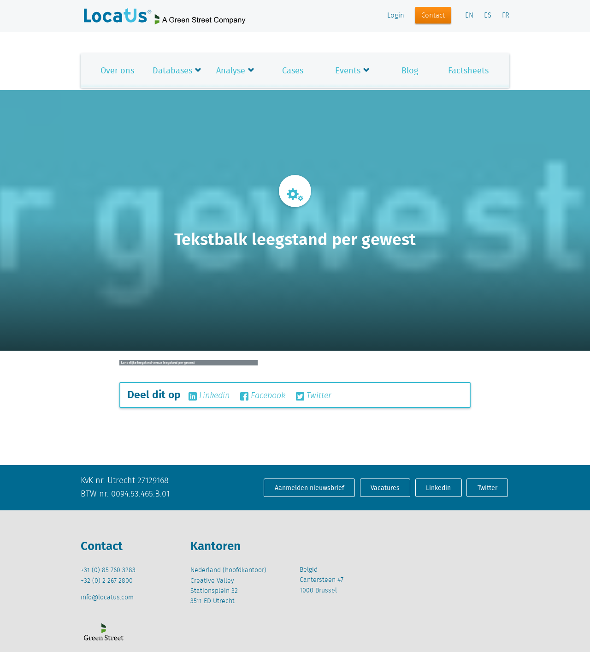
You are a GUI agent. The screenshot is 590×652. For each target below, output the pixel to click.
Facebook (262, 396)
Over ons (117, 70)
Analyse (230, 70)
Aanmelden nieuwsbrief (309, 487)
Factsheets (468, 70)
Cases (292, 70)
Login (395, 15)
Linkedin (209, 396)
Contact (433, 15)
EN (469, 15)
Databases (172, 70)
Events (347, 70)
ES (487, 15)
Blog (409, 70)
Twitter (313, 396)
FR (505, 15)
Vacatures (385, 487)
